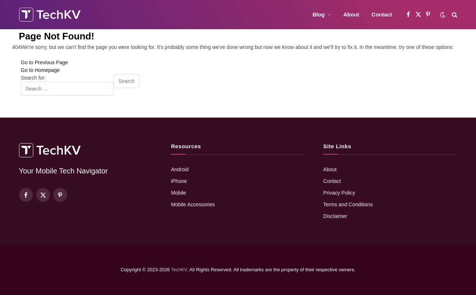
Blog (318, 14)
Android (180, 169)
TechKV (179, 269)
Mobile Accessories (193, 204)
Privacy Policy (339, 193)
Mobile (178, 193)
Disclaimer (335, 216)
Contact (382, 14)
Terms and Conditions (348, 204)
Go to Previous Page (44, 62)
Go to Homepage (40, 70)
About (351, 14)
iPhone (179, 181)
